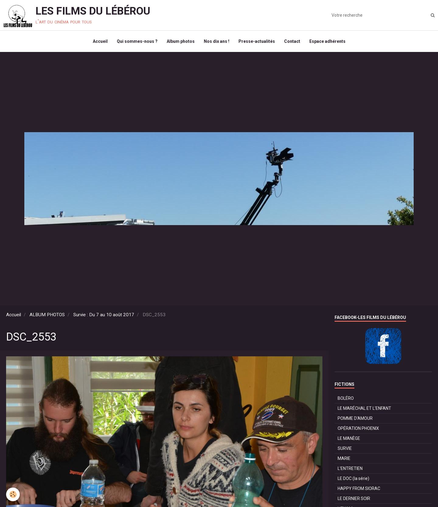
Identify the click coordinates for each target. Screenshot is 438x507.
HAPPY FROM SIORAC (359, 488)
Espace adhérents (327, 41)
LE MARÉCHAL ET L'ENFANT (364, 408)
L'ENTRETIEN (350, 468)
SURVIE (345, 448)
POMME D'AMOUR (355, 418)
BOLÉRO (346, 398)
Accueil (100, 41)
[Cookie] (13, 494)
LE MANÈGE (349, 438)
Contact (292, 41)
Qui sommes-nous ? (137, 41)
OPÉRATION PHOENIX (358, 428)
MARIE (344, 458)
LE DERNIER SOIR (354, 498)
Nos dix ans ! (216, 41)
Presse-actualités (256, 41)
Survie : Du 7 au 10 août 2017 (103, 314)
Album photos (181, 41)
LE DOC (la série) (353, 478)
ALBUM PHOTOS (47, 314)
